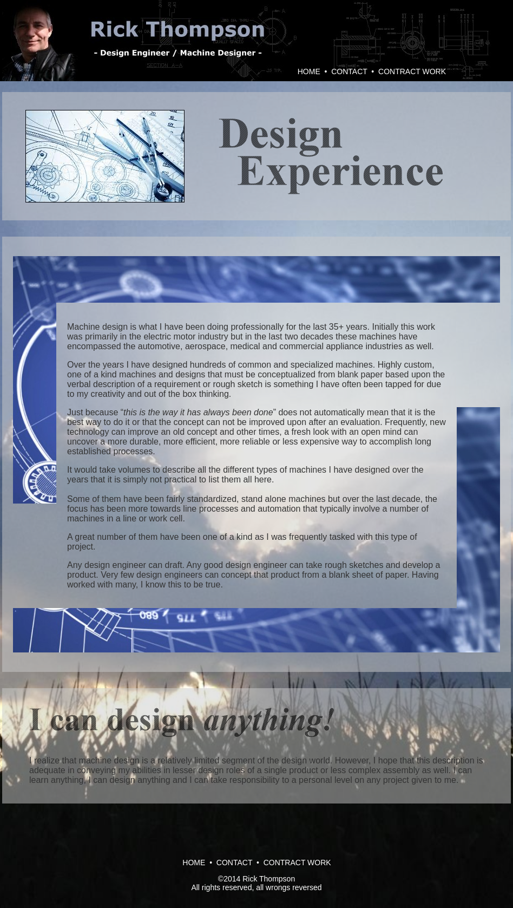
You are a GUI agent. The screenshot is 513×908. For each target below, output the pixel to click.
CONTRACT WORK (412, 71)
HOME (309, 71)
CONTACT (349, 71)
